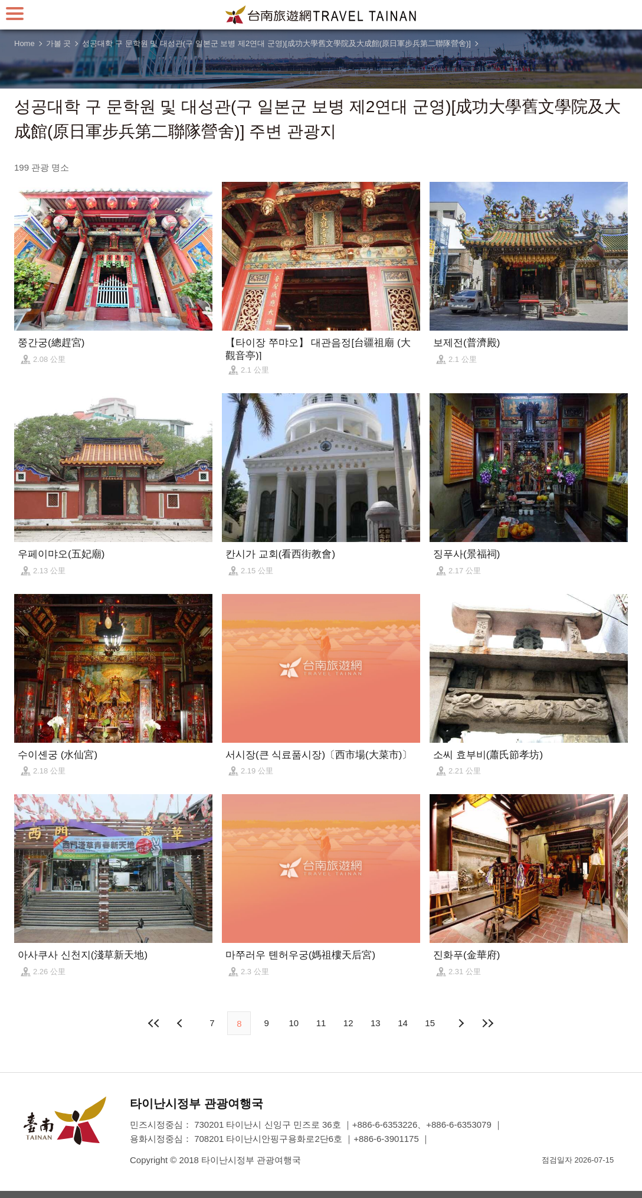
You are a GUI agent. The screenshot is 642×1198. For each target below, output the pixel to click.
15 (430, 1023)
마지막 (488, 1023)
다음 (461, 1023)
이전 (181, 1023)
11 (321, 1023)
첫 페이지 (154, 1023)
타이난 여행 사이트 (321, 14)
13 (376, 1023)
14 (403, 1023)
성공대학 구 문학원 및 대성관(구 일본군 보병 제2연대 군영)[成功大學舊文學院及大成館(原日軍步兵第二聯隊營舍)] (276, 43)
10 (294, 1023)
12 (348, 1023)
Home (24, 43)
